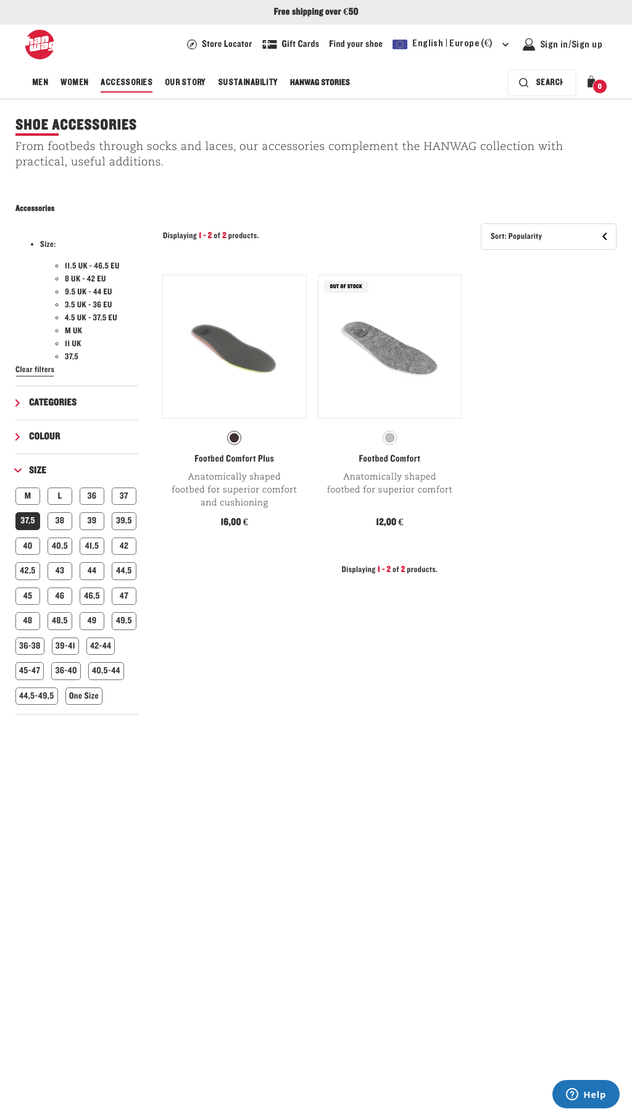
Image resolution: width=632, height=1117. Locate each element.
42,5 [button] (27, 570)
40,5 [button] (60, 546)
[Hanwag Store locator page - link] (219, 44)
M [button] (28, 496)
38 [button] (60, 520)
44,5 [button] (123, 570)
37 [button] (124, 496)
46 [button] (60, 596)
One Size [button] (84, 696)
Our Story (185, 83)
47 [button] (124, 596)
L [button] (60, 496)
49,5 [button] (124, 620)
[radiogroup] (234, 438)
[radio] (234, 438)
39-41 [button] (65, 646)
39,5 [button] (124, 520)
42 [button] (124, 546)
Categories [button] (53, 403)
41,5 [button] (92, 546)
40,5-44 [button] (106, 670)
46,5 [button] (92, 596)
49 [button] (91, 620)
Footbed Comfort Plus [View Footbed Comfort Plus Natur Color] (234, 459)
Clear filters (34, 370)
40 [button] (27, 546)
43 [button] (60, 570)
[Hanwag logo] (39, 44)
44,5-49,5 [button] (36, 696)
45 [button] (28, 596)
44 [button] (92, 570)
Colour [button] (44, 436)
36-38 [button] (30, 646)
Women (74, 83)
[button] (593, 82)
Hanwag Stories (320, 83)
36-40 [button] (66, 670)
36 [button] (92, 496)
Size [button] (37, 470)
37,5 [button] (27, 520)
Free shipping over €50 (315, 12)
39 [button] (91, 520)
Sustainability (248, 83)
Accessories (126, 83)
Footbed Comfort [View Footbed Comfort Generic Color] (390, 459)
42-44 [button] (100, 646)
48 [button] (27, 620)
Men (40, 83)
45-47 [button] (29, 670)
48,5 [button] (60, 620)
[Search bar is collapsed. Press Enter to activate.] (541, 82)
